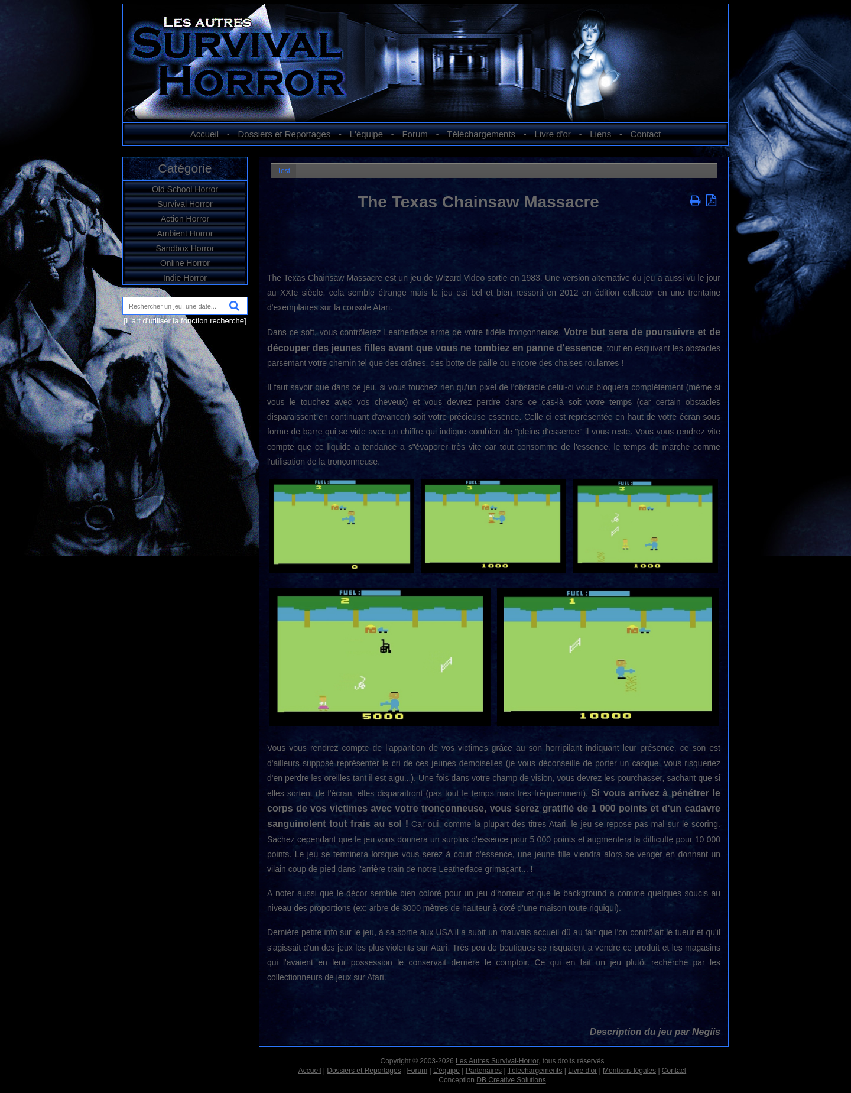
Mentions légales (629, 1070)
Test (283, 171)
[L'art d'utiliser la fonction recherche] (185, 320)
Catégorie (185, 168)
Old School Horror (185, 189)
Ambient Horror (185, 233)
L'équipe (366, 134)
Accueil (204, 134)
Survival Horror (184, 204)
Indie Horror (185, 278)
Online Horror (185, 263)
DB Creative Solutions (510, 1080)
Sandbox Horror (185, 248)
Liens (600, 134)
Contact (646, 134)
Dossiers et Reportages (284, 134)
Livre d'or (553, 134)
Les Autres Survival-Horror (497, 1061)
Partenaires (484, 1070)
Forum (414, 134)
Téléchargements (481, 134)
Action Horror (185, 218)
